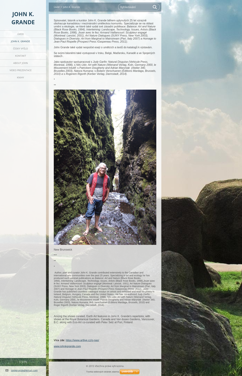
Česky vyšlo (20, 48)
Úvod (20, 34)
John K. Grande (20, 41)
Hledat (155, 7)
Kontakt (20, 55)
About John (20, 63)
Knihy (20, 77)
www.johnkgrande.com (67, 346)
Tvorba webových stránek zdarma (102, 371)
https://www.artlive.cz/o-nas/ (82, 340)
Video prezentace (21, 70)
